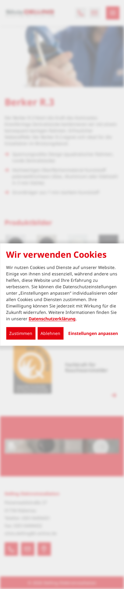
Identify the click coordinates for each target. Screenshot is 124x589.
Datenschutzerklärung (52, 319)
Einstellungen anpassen (93, 333)
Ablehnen (50, 333)
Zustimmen (20, 333)
